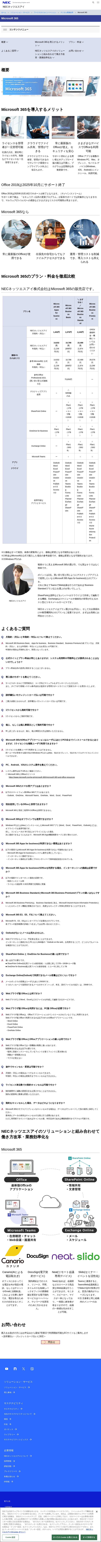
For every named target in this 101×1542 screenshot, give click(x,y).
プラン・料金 (75, 42)
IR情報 (7, 1482)
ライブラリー (9, 1434)
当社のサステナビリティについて (18, 1414)
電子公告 (7, 1501)
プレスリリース (10, 1471)
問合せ (51, 1342)
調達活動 (7, 1466)
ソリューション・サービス (20, 12)
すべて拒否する (89, 1537)
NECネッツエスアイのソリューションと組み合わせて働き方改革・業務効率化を (50, 54)
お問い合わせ (75, 51)
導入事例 (7, 1392)
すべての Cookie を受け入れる (65, 1537)
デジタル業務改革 (67, 12)
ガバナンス (8, 1429)
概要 (3, 42)
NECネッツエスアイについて (16, 1456)
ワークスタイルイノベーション (45, 12)
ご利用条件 (8, 1507)
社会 (6, 1424)
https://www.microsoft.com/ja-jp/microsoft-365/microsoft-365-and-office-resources (42, 777)
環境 (6, 1419)
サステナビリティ (11, 1409)
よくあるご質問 (8, 51)
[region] (50, 1524)
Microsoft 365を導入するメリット (50, 44)
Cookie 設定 (10, 1537)
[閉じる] (97, 1512)
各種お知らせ (9, 1476)
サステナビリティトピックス (16, 1439)
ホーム (3, 12)
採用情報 (7, 1461)
